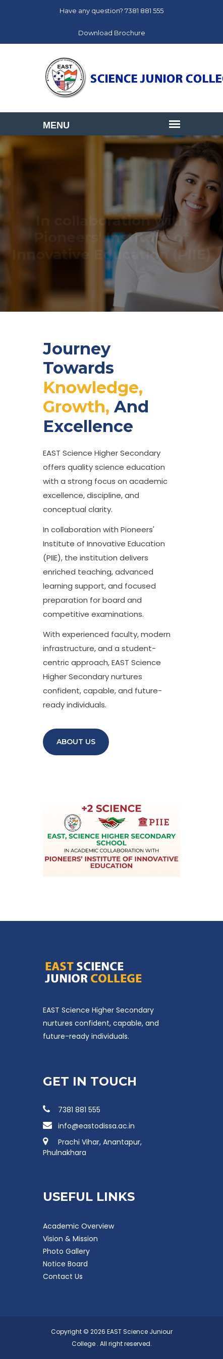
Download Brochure (111, 33)
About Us (76, 741)
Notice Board (65, 1264)
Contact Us (63, 1276)
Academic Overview (78, 1226)
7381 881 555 (71, 1110)
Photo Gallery (66, 1251)
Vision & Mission (70, 1239)
